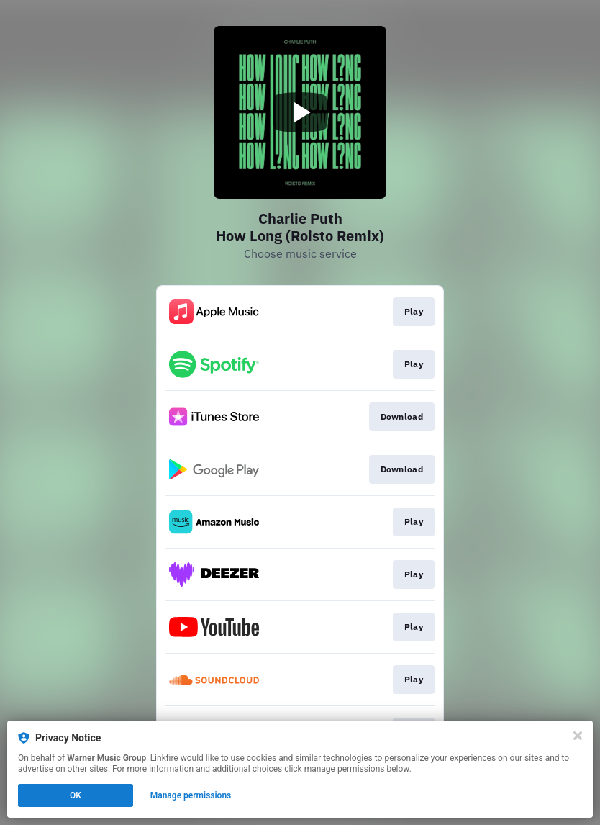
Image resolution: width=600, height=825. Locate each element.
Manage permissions (191, 795)
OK (75, 795)
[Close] (577, 735)
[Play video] (300, 112)
